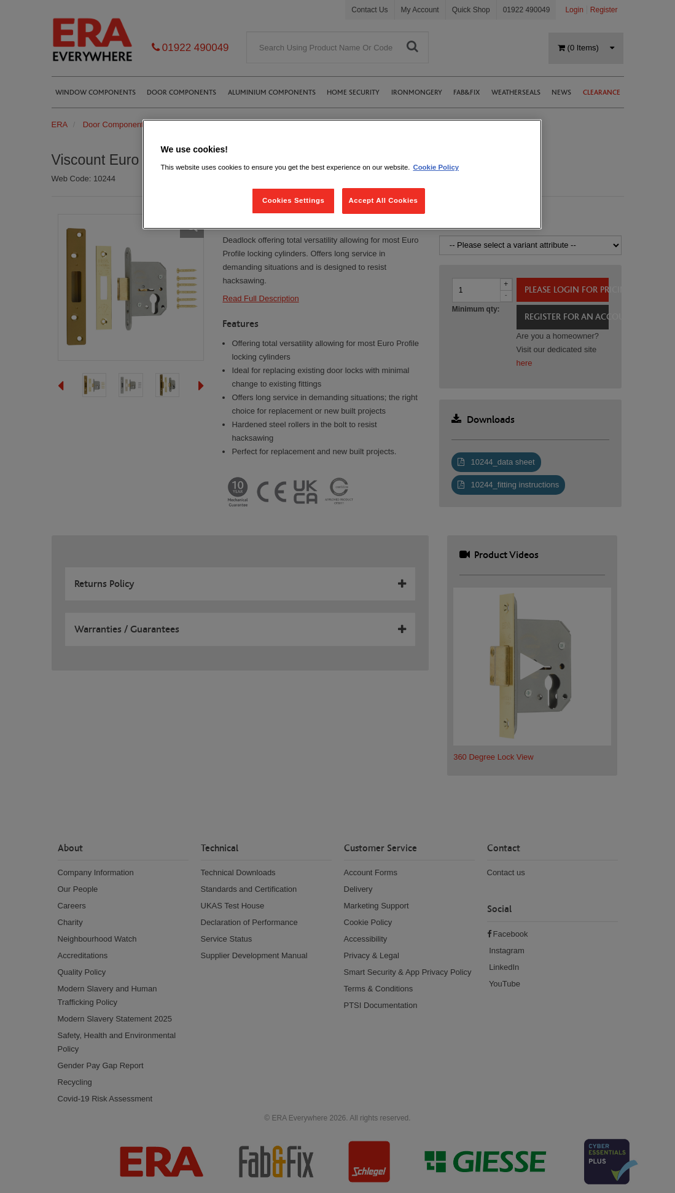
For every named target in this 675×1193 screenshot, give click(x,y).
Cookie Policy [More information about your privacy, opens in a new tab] (436, 167)
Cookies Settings (293, 200)
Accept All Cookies (383, 200)
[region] (342, 174)
